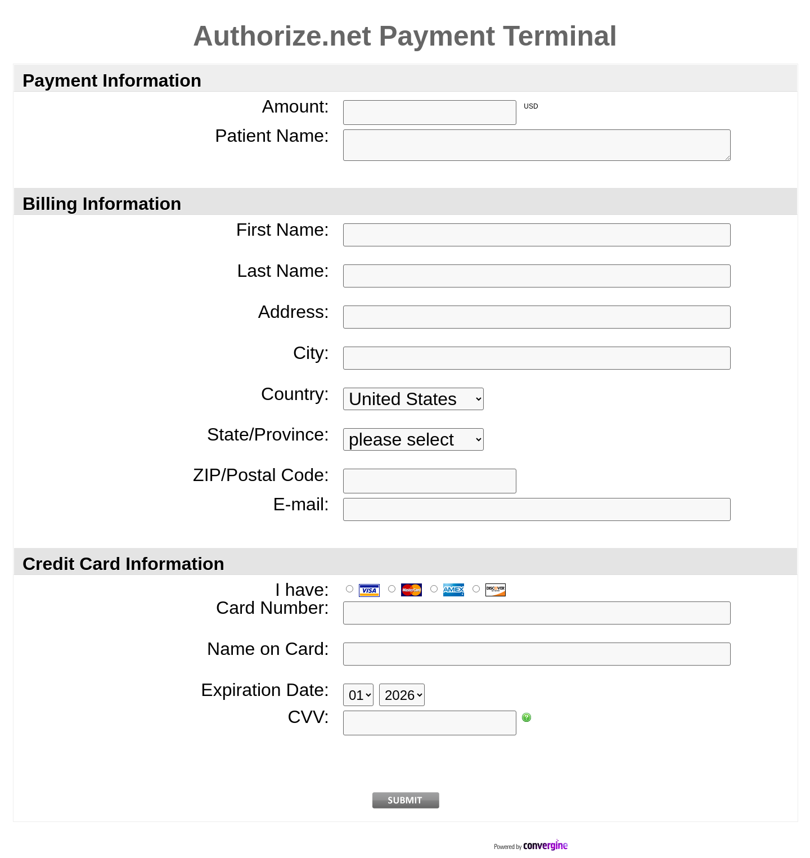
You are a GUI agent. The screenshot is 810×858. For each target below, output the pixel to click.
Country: (295, 394)
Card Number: (272, 607)
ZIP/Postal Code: (261, 475)
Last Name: (283, 270)
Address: (293, 312)
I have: (302, 589)
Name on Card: (268, 649)
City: (311, 353)
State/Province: (268, 434)
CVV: (309, 717)
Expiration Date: (265, 690)
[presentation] (405, 762)
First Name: (282, 229)
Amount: (295, 106)
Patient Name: (272, 135)
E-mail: (301, 504)
